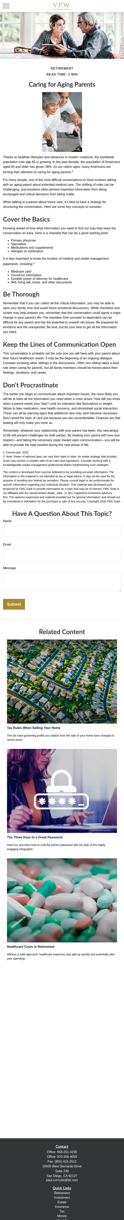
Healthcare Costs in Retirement (30, 946)
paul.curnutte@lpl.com (62, 1180)
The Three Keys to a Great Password (34, 837)
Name (7, 521)
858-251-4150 (67, 1152)
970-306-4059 (67, 1156)
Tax (62, 1211)
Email (7, 544)
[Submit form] (14, 604)
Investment (62, 1197)
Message (9, 568)
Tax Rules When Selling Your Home (34, 728)
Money (62, 1216)
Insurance (62, 1206)
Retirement (62, 1193)
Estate (62, 1202)
